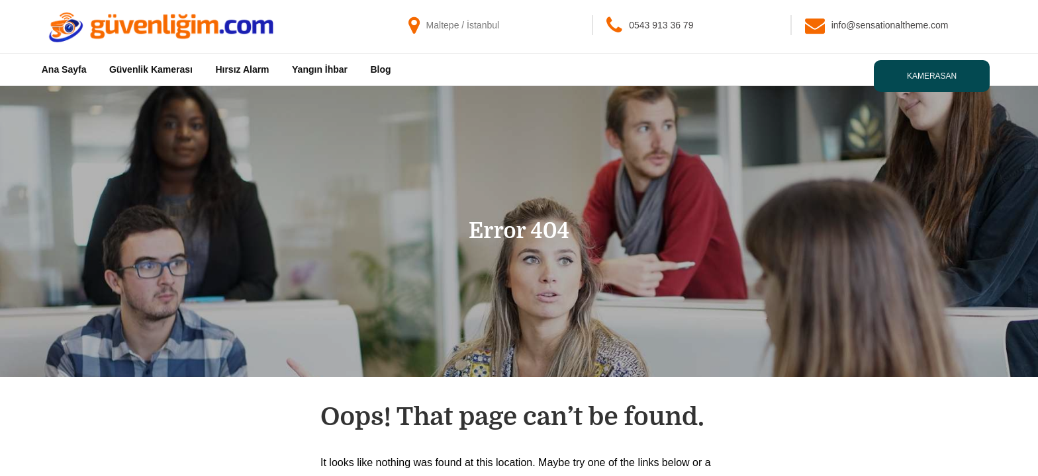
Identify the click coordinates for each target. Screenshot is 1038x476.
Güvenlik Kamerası (151, 69)
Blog (381, 69)
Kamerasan (932, 76)
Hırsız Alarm (242, 69)
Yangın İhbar (320, 69)
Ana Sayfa (64, 69)
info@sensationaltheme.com (890, 25)
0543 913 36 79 (661, 25)
